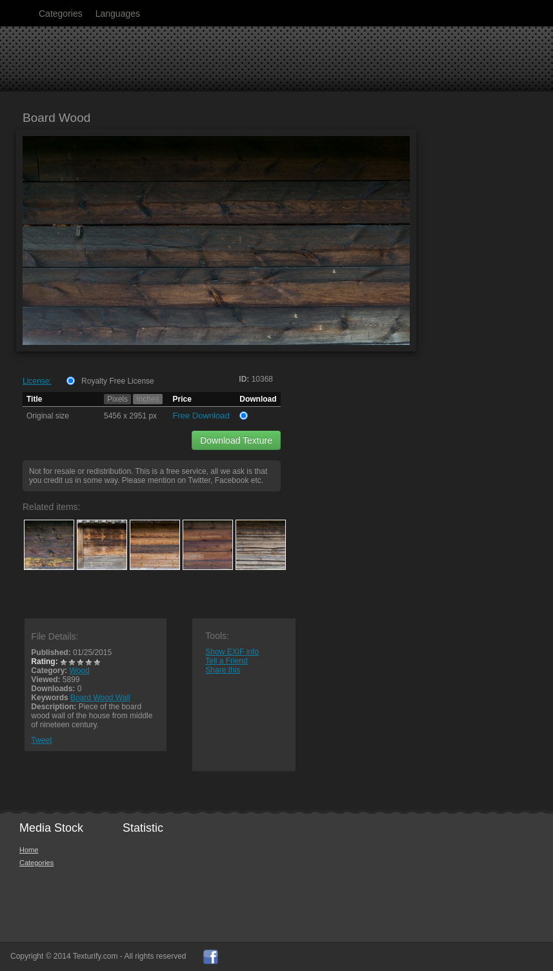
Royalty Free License (117, 381)
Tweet (41, 740)
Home (28, 850)
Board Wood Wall (100, 697)
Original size (47, 415)
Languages (118, 13)
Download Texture (236, 440)
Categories (61, 13)
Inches (147, 399)
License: (37, 381)
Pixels (117, 399)
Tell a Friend (226, 660)
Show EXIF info (232, 651)
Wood (80, 670)
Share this (222, 669)
